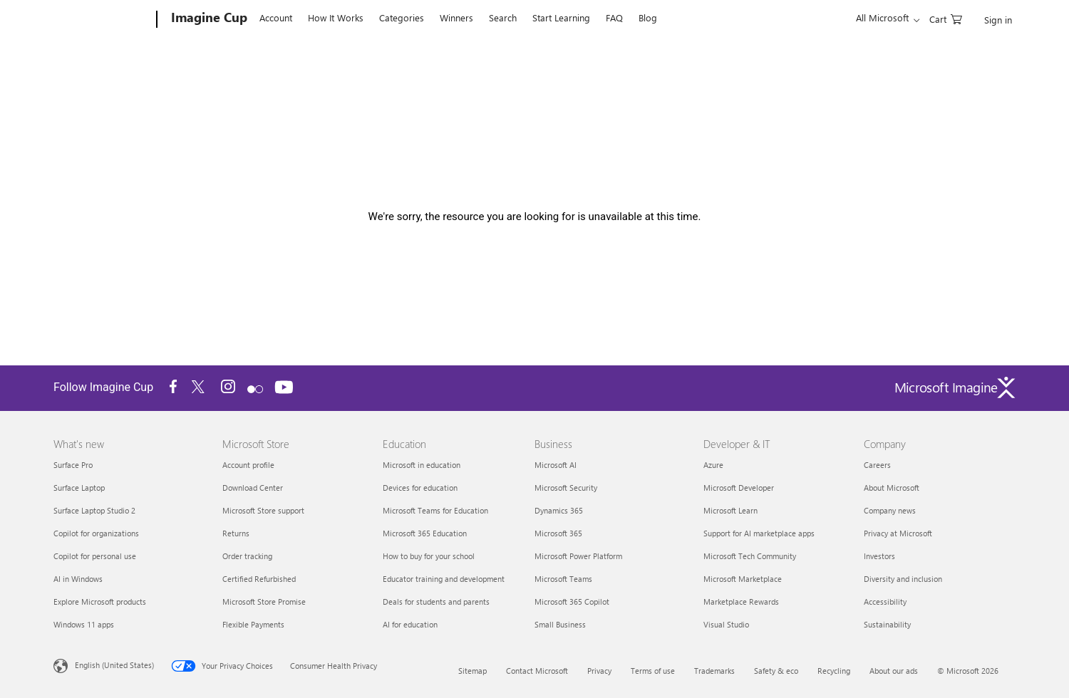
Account (275, 17)
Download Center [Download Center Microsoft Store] (252, 487)
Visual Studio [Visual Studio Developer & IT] (726, 624)
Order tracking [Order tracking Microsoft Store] (247, 556)
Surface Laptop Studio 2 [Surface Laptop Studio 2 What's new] (94, 510)
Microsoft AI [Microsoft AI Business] (555, 464)
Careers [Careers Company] (877, 464)
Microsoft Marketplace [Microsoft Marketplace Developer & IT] (742, 578)
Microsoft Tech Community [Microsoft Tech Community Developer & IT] (749, 556)
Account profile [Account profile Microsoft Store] (248, 464)
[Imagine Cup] (208, 20)
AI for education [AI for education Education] (410, 624)
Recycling (833, 670)
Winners (456, 17)
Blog (648, 17)
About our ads (893, 670)
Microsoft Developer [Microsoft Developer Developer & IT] (738, 487)
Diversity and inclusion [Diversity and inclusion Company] (903, 578)
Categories (401, 17)
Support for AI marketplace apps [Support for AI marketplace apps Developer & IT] (759, 533)
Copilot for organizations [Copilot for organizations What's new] (96, 533)
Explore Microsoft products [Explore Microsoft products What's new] (99, 601)
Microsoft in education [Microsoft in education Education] (421, 464)
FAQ (614, 17)
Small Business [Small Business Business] (560, 624)
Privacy (599, 670)
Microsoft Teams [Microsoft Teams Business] (563, 578)
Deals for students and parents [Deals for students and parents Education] (436, 601)
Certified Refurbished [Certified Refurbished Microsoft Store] (259, 578)
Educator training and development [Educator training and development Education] (444, 578)
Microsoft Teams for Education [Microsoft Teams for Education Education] (435, 510)
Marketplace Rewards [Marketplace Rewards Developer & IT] (741, 601)
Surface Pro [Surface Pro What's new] (73, 464)
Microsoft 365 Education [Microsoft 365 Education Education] (425, 533)
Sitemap (472, 670)
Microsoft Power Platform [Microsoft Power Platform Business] (578, 556)
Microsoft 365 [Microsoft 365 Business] (558, 533)
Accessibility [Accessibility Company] (885, 601)
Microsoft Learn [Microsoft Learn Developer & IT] (730, 510)
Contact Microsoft (537, 670)
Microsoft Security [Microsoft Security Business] (565, 487)
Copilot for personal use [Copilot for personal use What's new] (94, 556)
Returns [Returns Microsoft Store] (235, 533)
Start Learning (561, 17)
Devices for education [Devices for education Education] (420, 487)
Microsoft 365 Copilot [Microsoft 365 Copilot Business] (571, 601)
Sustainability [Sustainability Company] (887, 624)
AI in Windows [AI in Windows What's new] (78, 578)
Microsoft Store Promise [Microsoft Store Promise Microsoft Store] (264, 601)
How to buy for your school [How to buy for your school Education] (429, 556)
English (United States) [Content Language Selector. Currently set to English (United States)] (114, 665)
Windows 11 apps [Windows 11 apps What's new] (83, 624)
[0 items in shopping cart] (945, 18)
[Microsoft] (102, 20)
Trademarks (714, 670)
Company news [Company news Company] (890, 510)
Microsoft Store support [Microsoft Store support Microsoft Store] (263, 510)
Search (503, 17)
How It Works (335, 17)
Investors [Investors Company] (879, 556)
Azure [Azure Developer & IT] (713, 464)
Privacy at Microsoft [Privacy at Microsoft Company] (898, 533)
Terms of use (653, 670)
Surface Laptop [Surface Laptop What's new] (79, 487)
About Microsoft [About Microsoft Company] (891, 487)
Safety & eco (776, 670)
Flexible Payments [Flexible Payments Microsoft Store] (253, 624)
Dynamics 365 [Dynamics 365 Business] (558, 510)
